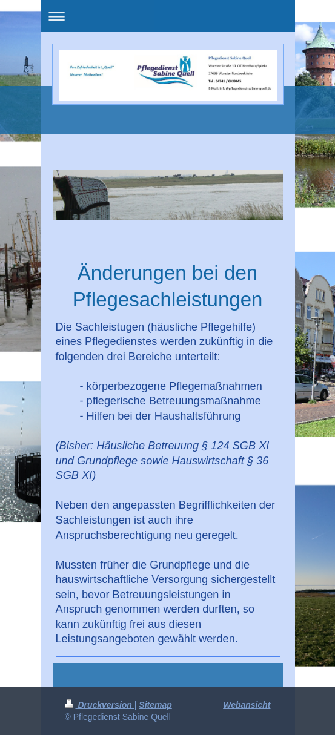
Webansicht (246, 705)
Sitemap (155, 705)
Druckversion (99, 705)
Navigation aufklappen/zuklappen (168, 16)
